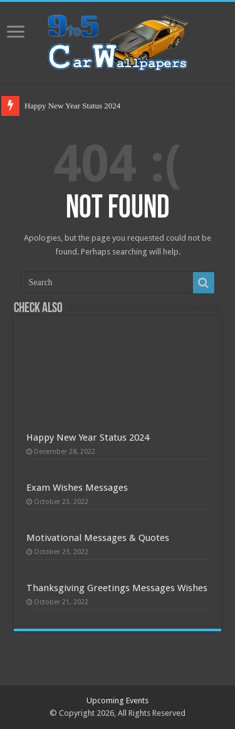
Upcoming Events (117, 700)
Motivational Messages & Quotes (97, 537)
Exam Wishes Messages (77, 487)
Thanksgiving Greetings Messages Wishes (116, 588)
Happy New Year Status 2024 (72, 105)
